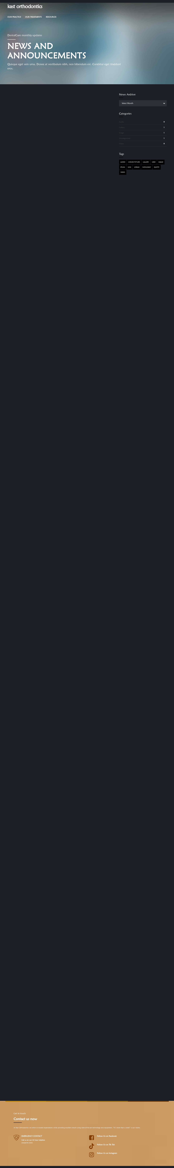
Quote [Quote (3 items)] (156, 167)
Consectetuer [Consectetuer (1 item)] (134, 162)
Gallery (122, 127)
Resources (51, 17)
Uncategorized (124, 138)
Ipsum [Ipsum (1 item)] (122, 167)
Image (121, 133)
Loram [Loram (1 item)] (136, 167)
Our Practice (14, 17)
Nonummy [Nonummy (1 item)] (146, 167)
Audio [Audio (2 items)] (122, 162)
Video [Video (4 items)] (122, 172)
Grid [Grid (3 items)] (153, 162)
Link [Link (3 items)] (129, 167)
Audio (121, 122)
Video (121, 143)
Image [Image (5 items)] (160, 162)
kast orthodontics (24, 6)
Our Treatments (33, 17)
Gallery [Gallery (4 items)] (146, 162)
